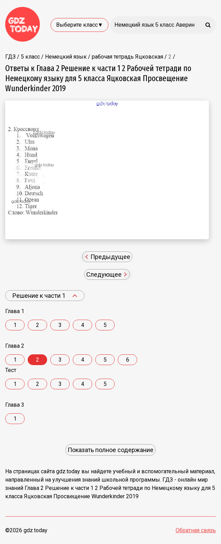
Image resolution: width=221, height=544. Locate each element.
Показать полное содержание (110, 450)
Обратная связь (196, 530)
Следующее (106, 274)
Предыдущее (107, 256)
